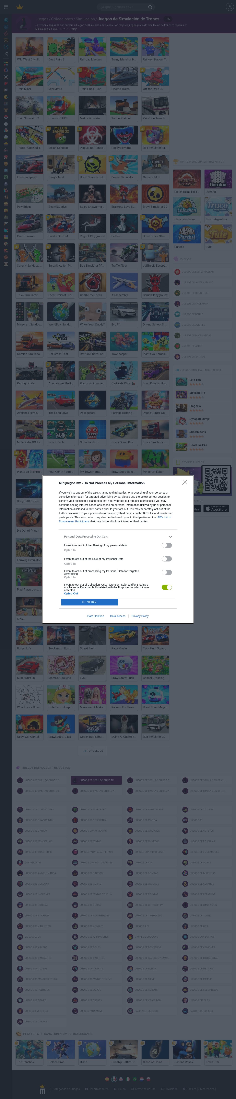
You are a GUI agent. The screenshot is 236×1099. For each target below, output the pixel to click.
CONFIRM (89, 602)
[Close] (186, 483)
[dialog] (118, 550)
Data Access (117, 616)
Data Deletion (95, 616)
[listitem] (118, 537)
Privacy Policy (140, 616)
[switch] (167, 545)
